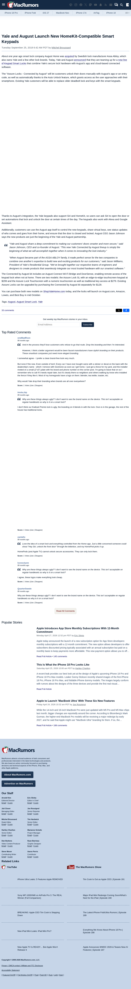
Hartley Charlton (82, 668)
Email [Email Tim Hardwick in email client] (30, 824)
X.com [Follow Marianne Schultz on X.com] (35, 835)
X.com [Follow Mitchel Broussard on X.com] (10, 824)
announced (80, 59)
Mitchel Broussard (61, 47)
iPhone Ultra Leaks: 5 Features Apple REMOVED (40, 879)
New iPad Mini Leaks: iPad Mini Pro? (34, 931)
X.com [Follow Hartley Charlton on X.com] (10, 835)
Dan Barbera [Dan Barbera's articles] (7, 840)
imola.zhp (22, 392)
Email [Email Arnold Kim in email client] (4, 803)
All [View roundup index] (127, 13)
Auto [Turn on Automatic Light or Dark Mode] (51, 975)
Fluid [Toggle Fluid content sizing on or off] (36, 975)
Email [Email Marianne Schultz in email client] (30, 835)
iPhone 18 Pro (11, 13)
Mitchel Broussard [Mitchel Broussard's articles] (9, 819)
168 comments (60, 725)
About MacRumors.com (17, 774)
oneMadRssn (23, 338)
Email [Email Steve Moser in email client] (4, 856)
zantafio (21, 537)
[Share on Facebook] (126, 310)
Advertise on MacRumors (18, 783)
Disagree (38, 385)
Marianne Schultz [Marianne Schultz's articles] (35, 830)
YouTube (12, 866)
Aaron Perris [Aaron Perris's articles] (33, 851)
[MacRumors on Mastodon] (90, 5)
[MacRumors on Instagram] (75, 5)
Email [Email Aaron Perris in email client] (30, 856)
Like (32, 385)
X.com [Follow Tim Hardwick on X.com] (35, 824)
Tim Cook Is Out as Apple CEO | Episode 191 (104, 879)
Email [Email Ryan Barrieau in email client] (30, 846)
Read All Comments (65, 611)
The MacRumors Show (88, 866)
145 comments (60, 656)
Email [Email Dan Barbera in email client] (4, 846)
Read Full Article (44, 656)
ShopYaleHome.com (54, 291)
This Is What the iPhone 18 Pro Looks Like (64, 664)
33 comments (8, 310)
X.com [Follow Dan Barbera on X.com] (10, 846)
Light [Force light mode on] (56, 975)
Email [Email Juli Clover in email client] (4, 813)
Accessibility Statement (11, 970)
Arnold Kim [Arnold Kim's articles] (6, 797)
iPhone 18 (111, 13)
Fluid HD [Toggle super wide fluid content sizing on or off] (43, 975)
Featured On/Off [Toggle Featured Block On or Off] (9, 975)
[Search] (123, 5)
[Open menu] (3, 5)
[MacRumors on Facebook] (81, 5)
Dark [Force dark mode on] (61, 975)
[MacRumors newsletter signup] (110, 5)
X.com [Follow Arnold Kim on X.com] (10, 803)
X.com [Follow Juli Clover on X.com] (10, 813)
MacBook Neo (62, 13)
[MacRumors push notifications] (100, 5)
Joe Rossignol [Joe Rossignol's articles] (33, 808)
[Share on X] (119, 310)
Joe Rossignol (79, 704)
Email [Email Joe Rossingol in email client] (30, 813)
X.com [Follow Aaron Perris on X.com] (35, 856)
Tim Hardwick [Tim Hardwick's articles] (33, 819)
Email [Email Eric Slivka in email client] (30, 803)
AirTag (96, 13)
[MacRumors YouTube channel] (95, 5)
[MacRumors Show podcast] (70, 5)
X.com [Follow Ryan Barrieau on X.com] (35, 846)
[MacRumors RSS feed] (105, 5)
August (11, 301)
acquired (69, 56)
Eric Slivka (79, 635)
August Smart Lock (27, 301)
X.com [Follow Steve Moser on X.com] (10, 856)
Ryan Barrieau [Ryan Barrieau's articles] (33, 840)
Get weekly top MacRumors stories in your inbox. (65, 319)
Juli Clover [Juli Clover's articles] (6, 808)
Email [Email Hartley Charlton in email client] (4, 835)
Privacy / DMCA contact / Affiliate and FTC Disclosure (22, 966)
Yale (40, 301)
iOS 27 (46, 13)
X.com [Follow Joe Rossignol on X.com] (35, 813)
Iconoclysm (23, 563)
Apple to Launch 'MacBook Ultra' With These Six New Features (77, 700)
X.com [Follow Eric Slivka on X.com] (35, 803)
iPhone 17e (81, 13)
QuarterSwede (24, 588)
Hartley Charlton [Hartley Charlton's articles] (8, 830)
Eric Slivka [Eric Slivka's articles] (32, 797)
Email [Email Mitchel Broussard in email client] (4, 824)
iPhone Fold (30, 13)
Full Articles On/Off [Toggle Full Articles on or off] (25, 975)
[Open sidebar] (127, 5)
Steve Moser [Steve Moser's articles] (7, 851)
